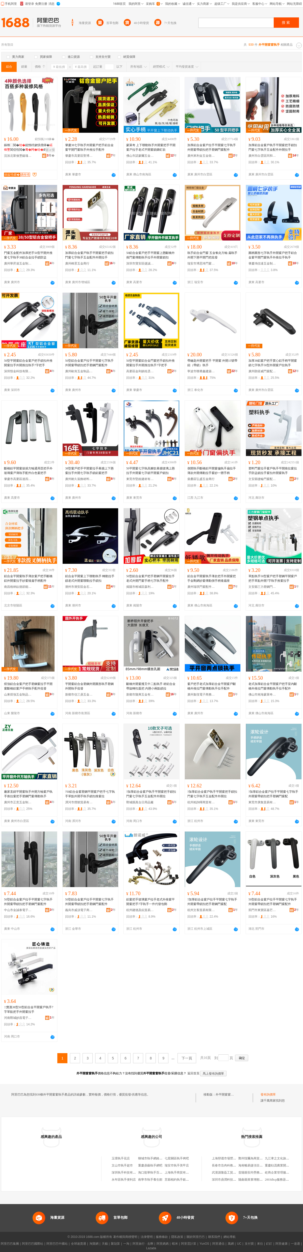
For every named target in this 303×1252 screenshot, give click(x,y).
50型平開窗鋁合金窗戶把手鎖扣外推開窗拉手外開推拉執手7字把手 (28, 363)
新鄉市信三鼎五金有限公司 (79, 694)
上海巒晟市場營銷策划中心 (230, 1158)
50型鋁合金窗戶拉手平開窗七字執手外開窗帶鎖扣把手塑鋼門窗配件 (89, 363)
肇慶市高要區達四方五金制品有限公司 (18, 479)
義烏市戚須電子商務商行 (79, 910)
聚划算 (115, 1243)
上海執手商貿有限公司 (180, 1172)
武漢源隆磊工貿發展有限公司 (231, 1172)
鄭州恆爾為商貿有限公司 (255, 1158)
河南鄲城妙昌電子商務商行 (18, 1018)
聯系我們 (214, 1237)
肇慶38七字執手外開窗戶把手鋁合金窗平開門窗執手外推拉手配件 (89, 147)
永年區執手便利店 (124, 1179)
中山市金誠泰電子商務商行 (18, 910)
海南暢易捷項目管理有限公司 (258, 1165)
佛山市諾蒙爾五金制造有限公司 (140, 155)
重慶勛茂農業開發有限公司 (283, 1165)
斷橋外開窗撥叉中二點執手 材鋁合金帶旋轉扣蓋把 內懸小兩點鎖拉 (150, 686)
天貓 (105, 1243)
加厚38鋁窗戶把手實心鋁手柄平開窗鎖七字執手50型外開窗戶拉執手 (272, 363)
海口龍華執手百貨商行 (153, 1172)
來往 (260, 1243)
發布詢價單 (268, 1094)
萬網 (231, 1243)
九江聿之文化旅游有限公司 (283, 1158)
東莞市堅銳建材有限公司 (140, 479)
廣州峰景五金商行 (77, 263)
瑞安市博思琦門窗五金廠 (201, 263)
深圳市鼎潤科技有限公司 (228, 1179)
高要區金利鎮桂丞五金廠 (140, 371)
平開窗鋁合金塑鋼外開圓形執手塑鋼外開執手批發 (89, 686)
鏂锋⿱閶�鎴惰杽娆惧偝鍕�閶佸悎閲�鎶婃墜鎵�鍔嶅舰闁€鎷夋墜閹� (29, 147)
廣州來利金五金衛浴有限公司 (201, 155)
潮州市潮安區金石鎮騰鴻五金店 (79, 587)
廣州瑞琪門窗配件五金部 (201, 587)
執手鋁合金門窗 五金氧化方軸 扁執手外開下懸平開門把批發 (212, 255)
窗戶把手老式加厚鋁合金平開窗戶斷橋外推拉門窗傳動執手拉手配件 (211, 686)
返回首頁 (193, 1073)
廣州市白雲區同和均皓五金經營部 (262, 155)
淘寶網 (93, 1243)
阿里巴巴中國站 (57, 1243)
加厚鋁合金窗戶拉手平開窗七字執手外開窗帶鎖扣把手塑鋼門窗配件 (211, 147)
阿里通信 (218, 1243)
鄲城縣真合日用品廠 (140, 802)
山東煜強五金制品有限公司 (18, 694)
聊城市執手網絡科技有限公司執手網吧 (164, 1158)
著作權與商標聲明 (125, 1237)
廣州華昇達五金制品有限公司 (18, 263)
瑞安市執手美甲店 (177, 1165)
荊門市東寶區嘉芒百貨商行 (262, 910)
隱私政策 (177, 1237)
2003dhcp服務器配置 (278, 1179)
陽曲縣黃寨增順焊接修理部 (256, 1179)
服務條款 (162, 1237)
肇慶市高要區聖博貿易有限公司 (79, 155)
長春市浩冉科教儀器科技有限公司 (234, 1165)
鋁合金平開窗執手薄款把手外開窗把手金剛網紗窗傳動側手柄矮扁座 (211, 578)
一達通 (295, 1243)
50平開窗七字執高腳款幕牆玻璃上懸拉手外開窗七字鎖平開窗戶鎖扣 (150, 471)
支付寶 (249, 1243)
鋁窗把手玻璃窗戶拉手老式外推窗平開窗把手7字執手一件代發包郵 (150, 902)
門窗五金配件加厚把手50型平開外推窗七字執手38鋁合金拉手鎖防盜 (28, 255)
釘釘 (269, 1243)
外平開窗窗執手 (226, 1094)
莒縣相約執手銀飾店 (178, 1179)
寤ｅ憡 (50, 150)
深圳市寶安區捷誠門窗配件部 (140, 263)
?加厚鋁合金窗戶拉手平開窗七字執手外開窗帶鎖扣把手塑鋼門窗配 (273, 794)
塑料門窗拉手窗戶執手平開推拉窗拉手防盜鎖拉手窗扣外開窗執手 (272, 471)
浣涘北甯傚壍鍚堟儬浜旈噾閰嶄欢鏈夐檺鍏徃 (18, 155)
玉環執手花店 (121, 1158)
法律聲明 (147, 1237)
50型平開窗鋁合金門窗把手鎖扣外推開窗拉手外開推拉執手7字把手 (150, 363)
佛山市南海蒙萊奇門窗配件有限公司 (262, 694)
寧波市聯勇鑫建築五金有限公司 (201, 371)
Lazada (151, 1248)
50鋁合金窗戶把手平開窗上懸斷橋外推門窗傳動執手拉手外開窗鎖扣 (150, 255)
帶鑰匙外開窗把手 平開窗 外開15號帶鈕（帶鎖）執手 (212, 363)
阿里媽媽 (163, 1243)
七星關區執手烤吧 (177, 1158)
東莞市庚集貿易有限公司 (262, 802)
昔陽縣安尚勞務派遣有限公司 (258, 1172)
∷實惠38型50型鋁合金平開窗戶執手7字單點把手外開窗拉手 (28, 1009)
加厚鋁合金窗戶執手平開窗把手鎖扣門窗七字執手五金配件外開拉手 (272, 147)
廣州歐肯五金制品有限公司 (79, 371)
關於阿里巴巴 (196, 1237)
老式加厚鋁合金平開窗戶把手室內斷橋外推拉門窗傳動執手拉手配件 (272, 686)
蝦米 (175, 1243)
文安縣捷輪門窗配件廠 (262, 479)
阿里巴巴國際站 (32, 1243)
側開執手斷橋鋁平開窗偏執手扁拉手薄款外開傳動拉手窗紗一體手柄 (211, 471)
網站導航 (229, 1237)
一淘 (126, 1243)
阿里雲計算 (188, 1243)
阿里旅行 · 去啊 (143, 1243)
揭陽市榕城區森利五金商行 (140, 587)
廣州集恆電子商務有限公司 (201, 694)
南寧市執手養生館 (150, 1179)
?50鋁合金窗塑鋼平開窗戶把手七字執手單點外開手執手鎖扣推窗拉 (90, 794)
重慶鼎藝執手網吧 (150, 1165)
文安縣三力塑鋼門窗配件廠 (262, 587)
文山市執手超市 (122, 1165)
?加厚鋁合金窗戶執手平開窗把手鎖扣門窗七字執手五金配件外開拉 (151, 794)
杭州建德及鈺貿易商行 (140, 910)
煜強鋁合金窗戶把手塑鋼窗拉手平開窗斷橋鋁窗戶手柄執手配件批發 (28, 686)
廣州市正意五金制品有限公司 (18, 802)
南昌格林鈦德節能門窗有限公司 (18, 587)
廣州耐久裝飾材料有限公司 (79, 479)
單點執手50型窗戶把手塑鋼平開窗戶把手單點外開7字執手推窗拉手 (272, 578)
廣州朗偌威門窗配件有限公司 (262, 371)
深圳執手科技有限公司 (127, 1172)
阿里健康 (281, 1243)
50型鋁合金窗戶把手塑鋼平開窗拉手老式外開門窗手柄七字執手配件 (150, 578)
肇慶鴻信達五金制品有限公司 (262, 263)
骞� (51, 155)
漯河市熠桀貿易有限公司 (79, 802)
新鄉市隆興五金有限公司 (140, 694)
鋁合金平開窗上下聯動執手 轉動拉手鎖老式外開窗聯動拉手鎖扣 (89, 578)
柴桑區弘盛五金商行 (201, 479)
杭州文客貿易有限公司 (201, 910)
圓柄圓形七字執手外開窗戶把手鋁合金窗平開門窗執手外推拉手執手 (272, 255)
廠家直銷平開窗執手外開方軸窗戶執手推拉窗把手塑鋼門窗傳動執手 (28, 794)
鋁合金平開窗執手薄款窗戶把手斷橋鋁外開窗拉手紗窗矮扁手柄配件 (28, 578)
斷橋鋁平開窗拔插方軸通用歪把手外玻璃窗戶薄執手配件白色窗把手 (28, 471)
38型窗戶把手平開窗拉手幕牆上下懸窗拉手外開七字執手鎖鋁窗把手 (89, 471)
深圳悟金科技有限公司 (18, 371)
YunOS (204, 1243)
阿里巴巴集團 (10, 1243)
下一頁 (187, 1058)
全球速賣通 (78, 1243)
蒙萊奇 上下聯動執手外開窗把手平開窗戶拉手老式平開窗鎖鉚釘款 (150, 147)
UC (239, 1243)
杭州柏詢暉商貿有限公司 (201, 802)
